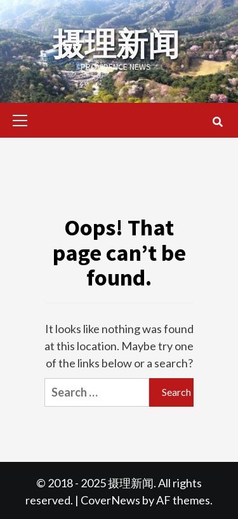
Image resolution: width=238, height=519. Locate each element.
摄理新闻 (116, 44)
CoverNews (110, 500)
